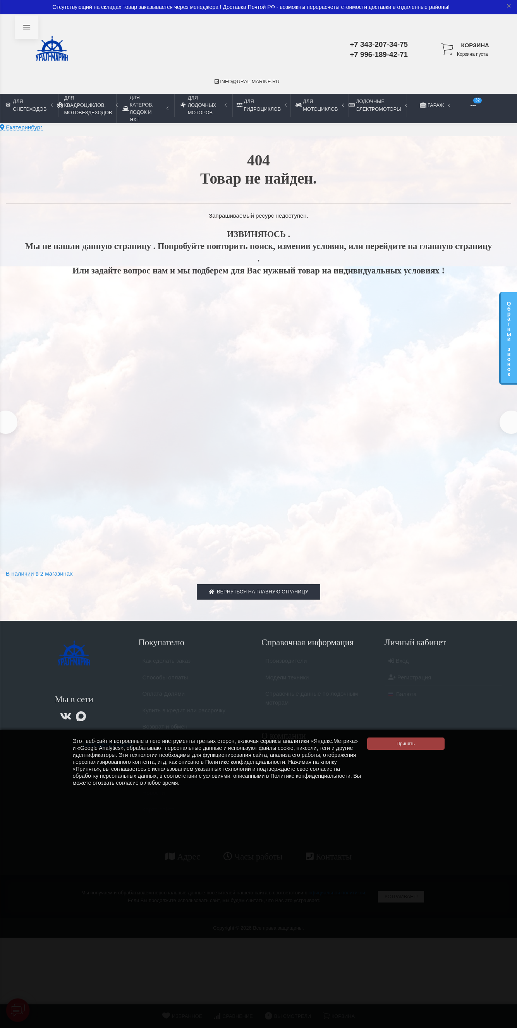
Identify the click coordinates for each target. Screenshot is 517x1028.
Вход (398, 668)
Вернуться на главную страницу (258, 595)
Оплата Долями (164, 701)
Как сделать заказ (167, 668)
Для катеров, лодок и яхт (145, 108)
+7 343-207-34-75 (379, 44)
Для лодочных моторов (203, 105)
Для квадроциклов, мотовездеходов (87, 105)
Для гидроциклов (262, 105)
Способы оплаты (165, 684)
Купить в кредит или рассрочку (184, 717)
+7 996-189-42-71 (379, 54)
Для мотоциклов (319, 105)
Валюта (402, 701)
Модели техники (287, 684)
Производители (286, 668)
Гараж (436, 105)
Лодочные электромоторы (378, 105)
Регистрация (409, 684)
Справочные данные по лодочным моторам (311, 705)
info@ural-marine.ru (247, 81)
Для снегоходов (29, 105)
